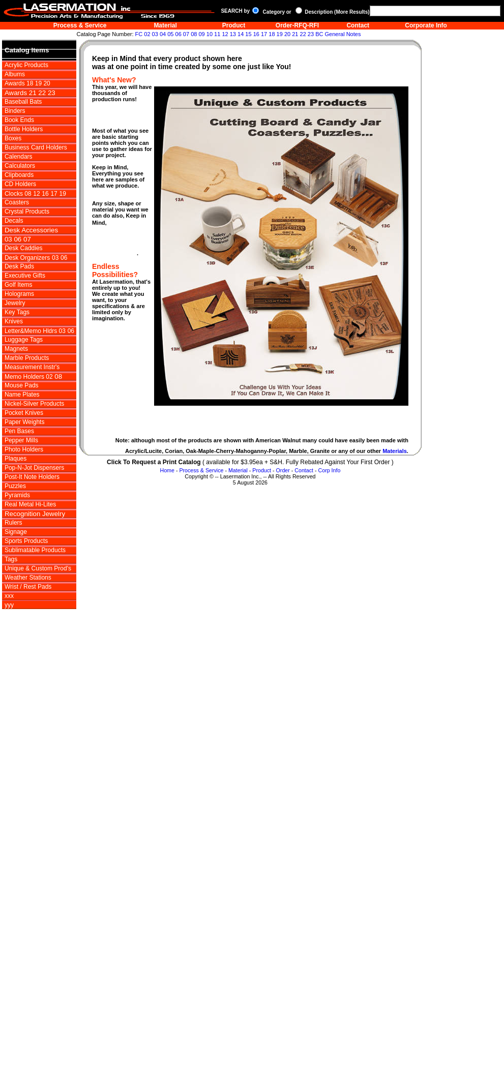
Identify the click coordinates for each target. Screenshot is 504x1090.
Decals (14, 220)
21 (295, 34)
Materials (394, 451)
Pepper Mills (21, 440)
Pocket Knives (24, 412)
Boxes (13, 138)
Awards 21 (21, 93)
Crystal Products (27, 211)
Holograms (19, 293)
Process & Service (80, 25)
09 (201, 34)
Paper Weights (25, 422)
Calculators (20, 165)
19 (280, 34)
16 (256, 34)
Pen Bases (19, 431)
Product (233, 25)
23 (311, 34)
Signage (16, 531)
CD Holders (20, 184)
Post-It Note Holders (32, 476)
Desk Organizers (27, 257)
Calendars (19, 156)
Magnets (16, 348)
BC (319, 34)
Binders (15, 110)
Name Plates (22, 394)
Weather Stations (28, 577)
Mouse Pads (22, 385)
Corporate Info (426, 25)
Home (167, 470)
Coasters (17, 202)
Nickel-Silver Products (34, 403)
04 (163, 34)
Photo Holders (24, 449)
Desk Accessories (31, 230)
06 (178, 34)
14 (241, 34)
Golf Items (19, 284)
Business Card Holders (36, 147)
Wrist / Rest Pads (28, 586)
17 (264, 34)
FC (139, 34)
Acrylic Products (26, 65)
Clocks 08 (18, 193)
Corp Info (329, 470)
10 (209, 34)
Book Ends (19, 120)
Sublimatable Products (35, 550)
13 (233, 34)
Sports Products (26, 540)
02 (147, 34)
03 (155, 34)
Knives (14, 321)
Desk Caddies (24, 248)
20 (287, 34)
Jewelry (15, 303)
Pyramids (17, 495)
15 (248, 34)
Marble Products (27, 357)
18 (272, 34)
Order (283, 470)
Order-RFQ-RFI (297, 25)
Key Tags (17, 312)
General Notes (342, 34)
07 (186, 34)
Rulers (13, 522)
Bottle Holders (24, 129)
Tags (11, 559)
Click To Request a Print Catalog (153, 462)
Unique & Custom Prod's (38, 568)
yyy (9, 605)
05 (170, 34)
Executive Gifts (25, 275)
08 (194, 34)
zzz (10, 614)
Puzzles (15, 486)
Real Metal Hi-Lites (30, 504)
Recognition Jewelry (35, 514)
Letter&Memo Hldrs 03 (35, 331)
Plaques (15, 458)
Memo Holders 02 (29, 376)
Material (165, 25)
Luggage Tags (24, 339)
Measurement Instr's (32, 367)
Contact (357, 25)
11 (217, 34)
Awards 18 (19, 83)
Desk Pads (19, 266)
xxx (9, 595)
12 (225, 34)
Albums (15, 74)
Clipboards (19, 174)
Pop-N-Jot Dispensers (34, 467)
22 (303, 34)
